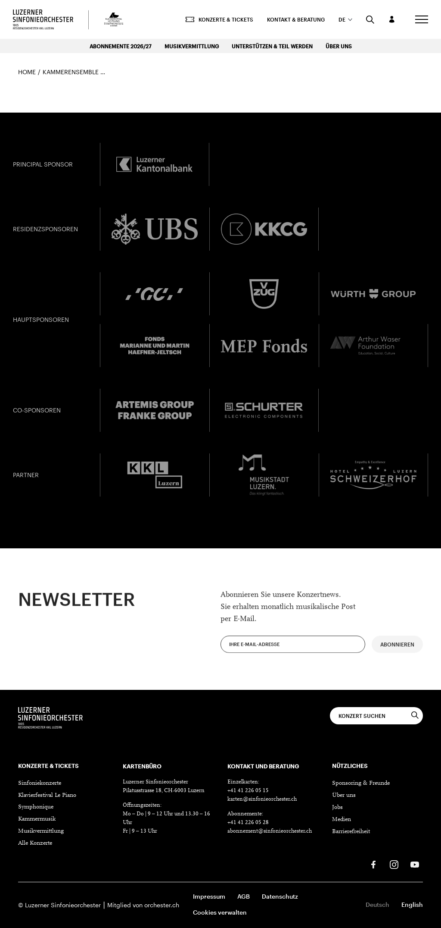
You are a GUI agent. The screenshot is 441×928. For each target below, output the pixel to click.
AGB (243, 896)
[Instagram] (394, 864)
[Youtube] (415, 864)
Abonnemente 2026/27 (121, 46)
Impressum (209, 896)
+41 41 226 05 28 (248, 822)
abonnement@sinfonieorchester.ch (269, 831)
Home (27, 71)
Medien (341, 820)
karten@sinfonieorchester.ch (262, 799)
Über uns (339, 46)
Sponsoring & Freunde (361, 783)
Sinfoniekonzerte (39, 783)
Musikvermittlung (192, 46)
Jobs (337, 808)
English (412, 904)
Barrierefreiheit (351, 832)
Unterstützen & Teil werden (272, 46)
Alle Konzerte (35, 843)
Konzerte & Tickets (219, 19)
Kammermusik (37, 819)
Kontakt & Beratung (296, 19)
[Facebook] (373, 864)
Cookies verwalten (220, 912)
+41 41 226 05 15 (248, 790)
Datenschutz (280, 896)
